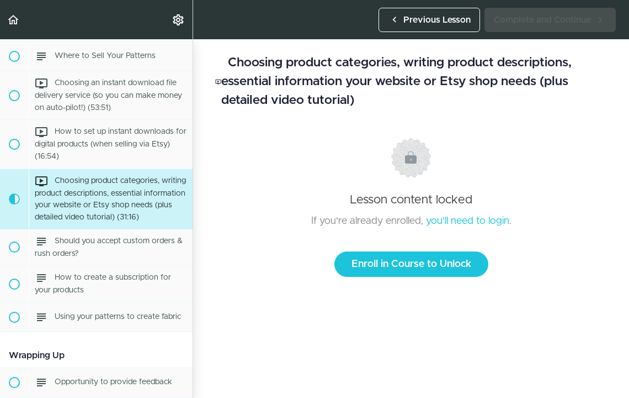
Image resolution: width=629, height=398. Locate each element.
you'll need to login (467, 221)
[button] (14, 19)
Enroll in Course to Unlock (411, 264)
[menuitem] (179, 19)
